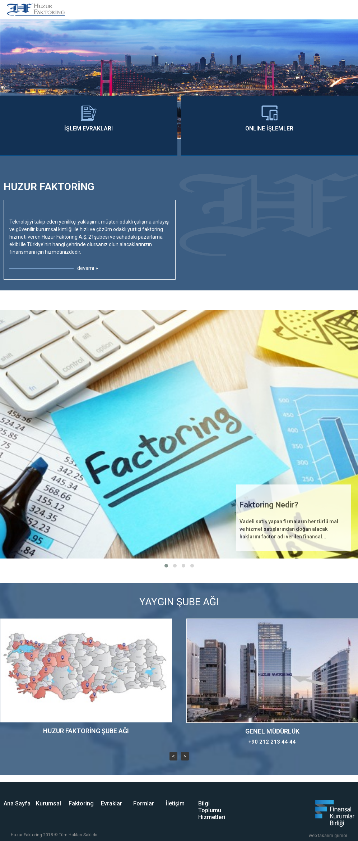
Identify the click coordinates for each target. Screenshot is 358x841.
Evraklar (111, 803)
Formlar (143, 803)
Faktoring (81, 803)
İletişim (175, 803)
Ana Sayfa (17, 803)
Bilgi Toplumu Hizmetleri (211, 810)
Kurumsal (48, 803)
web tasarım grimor (328, 835)
